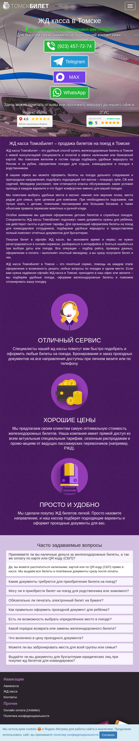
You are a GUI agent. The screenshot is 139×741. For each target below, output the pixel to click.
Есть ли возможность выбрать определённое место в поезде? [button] (60, 619)
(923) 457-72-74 (74, 46)
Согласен (108, 735)
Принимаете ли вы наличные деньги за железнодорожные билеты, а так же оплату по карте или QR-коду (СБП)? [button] (69, 556)
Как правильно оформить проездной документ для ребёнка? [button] (59, 610)
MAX (74, 77)
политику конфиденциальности (75, 734)
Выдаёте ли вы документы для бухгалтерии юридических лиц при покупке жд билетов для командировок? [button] (63, 659)
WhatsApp (75, 92)
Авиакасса (11, 686)
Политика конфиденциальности (26, 716)
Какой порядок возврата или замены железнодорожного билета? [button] (62, 628)
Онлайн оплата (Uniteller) (22, 710)
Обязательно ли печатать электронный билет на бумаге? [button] (56, 600)
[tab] (69, 556)
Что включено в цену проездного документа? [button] (46, 638)
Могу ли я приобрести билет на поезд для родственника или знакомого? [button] (69, 591)
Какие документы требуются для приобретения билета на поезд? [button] (63, 581)
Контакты (10, 697)
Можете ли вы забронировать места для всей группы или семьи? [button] (63, 647)
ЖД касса (10, 691)
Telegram (75, 61)
